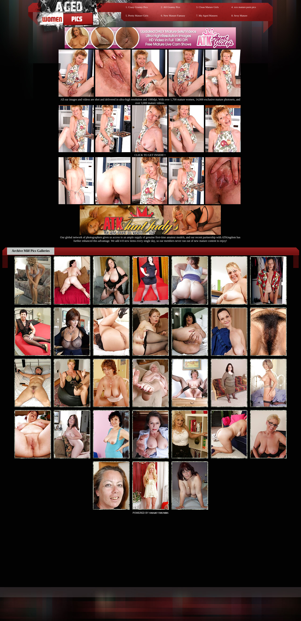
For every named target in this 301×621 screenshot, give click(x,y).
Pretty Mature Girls (138, 15)
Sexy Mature (240, 15)
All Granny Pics (171, 7)
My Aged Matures (208, 15)
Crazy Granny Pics (138, 7)
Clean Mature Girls (209, 7)
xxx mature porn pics (245, 7)
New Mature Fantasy (174, 15)
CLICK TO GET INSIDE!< (150, 155)
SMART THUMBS (158, 513)
